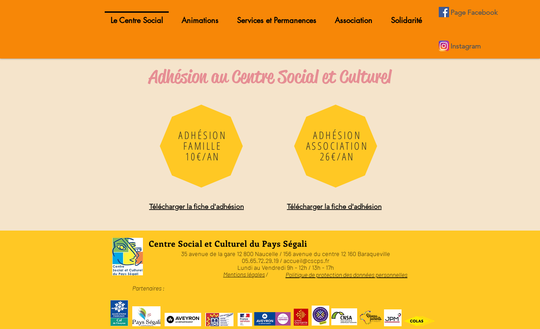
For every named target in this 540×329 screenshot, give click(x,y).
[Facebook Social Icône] (444, 12)
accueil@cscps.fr (306, 260)
